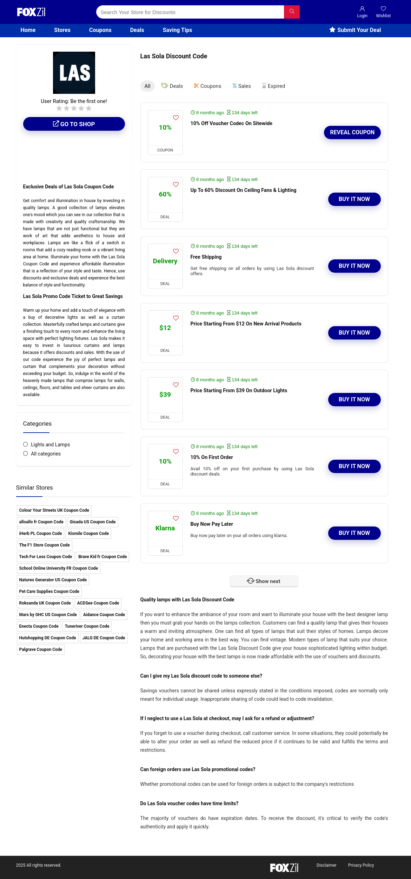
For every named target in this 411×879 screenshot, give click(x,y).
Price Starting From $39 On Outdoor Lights (239, 390)
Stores (62, 30)
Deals (137, 30)
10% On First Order (212, 457)
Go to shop (74, 124)
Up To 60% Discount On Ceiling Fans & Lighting (244, 190)
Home (28, 30)
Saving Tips (177, 30)
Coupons (100, 30)
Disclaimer (327, 864)
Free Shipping (206, 257)
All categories (46, 454)
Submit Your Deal (355, 30)
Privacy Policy (361, 864)
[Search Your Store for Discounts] (292, 12)
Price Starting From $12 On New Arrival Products (246, 324)
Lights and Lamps (50, 444)
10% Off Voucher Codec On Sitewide (232, 123)
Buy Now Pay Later (212, 524)
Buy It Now (354, 199)
